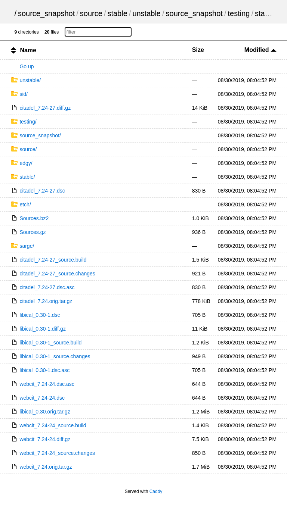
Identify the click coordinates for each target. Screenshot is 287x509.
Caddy (156, 491)
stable (117, 13)
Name (28, 50)
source (91, 13)
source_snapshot (46, 13)
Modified (260, 50)
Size (198, 50)
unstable (146, 13)
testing (239, 13)
